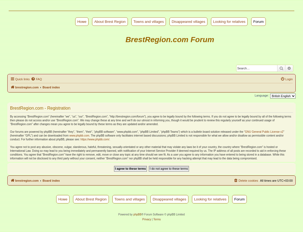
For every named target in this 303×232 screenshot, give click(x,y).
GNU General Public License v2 (264, 131)
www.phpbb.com (79, 135)
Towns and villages (149, 22)
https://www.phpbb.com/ (95, 139)
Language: (262, 95)
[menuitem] (36, 79)
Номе (82, 22)
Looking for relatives (229, 22)
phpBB (137, 214)
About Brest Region (110, 22)
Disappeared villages (188, 22)
